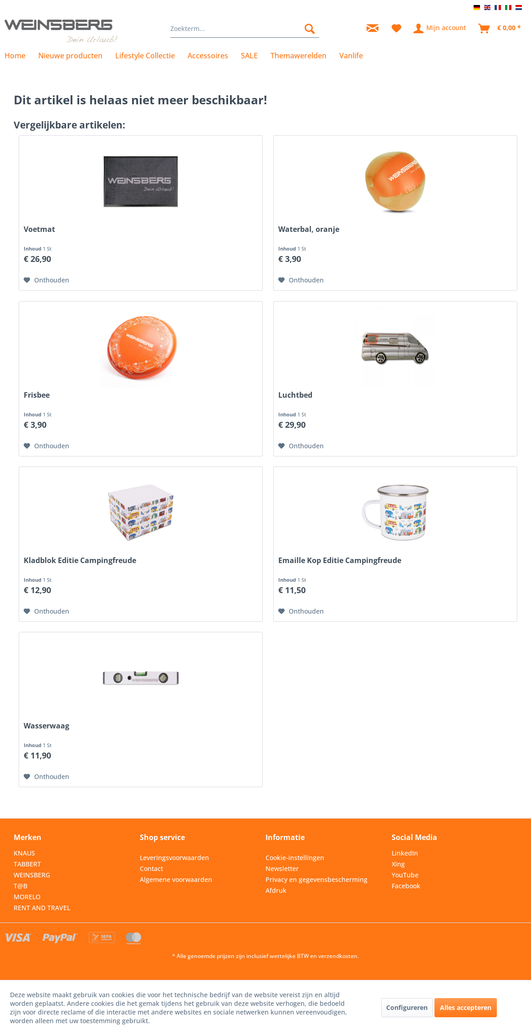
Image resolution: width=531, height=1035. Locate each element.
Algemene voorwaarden (176, 879)
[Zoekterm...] (244, 29)
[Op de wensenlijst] (46, 280)
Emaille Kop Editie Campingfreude (339, 560)
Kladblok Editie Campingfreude (80, 560)
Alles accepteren (465, 1007)
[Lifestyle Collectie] (145, 55)
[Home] (18, 55)
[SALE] (249, 55)
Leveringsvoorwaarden (174, 857)
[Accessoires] (208, 55)
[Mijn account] (440, 29)
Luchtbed (295, 395)
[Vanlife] (351, 55)
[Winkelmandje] (500, 29)
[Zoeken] (309, 29)
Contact (151, 868)
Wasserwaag (46, 726)
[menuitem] (244, 29)
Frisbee (37, 395)
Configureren (407, 1007)
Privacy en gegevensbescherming (317, 879)
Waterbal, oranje (308, 229)
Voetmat (39, 229)
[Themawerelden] (298, 55)
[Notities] (396, 29)
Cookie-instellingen (295, 857)
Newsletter (282, 868)
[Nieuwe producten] (70, 55)
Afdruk (276, 890)
